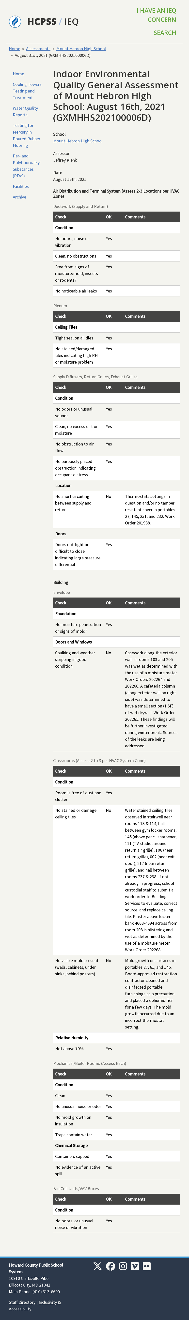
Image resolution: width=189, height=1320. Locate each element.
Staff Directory (22, 1302)
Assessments (38, 48)
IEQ (71, 21)
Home (14, 48)
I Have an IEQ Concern (156, 15)
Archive (19, 197)
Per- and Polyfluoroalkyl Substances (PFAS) (27, 166)
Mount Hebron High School (81, 48)
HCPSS (41, 21)
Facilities (21, 186)
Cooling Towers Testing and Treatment (27, 90)
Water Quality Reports (25, 111)
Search (165, 33)
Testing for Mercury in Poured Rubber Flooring (26, 135)
